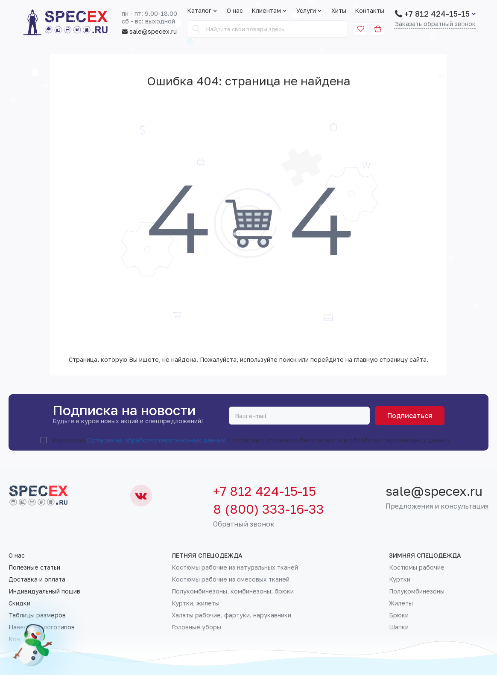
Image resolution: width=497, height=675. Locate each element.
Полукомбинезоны (416, 591)
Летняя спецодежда (207, 556)
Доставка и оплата (37, 579)
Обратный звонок (244, 524)
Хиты (338, 11)
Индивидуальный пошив (44, 591)
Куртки (399, 579)
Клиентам (269, 11)
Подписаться (409, 415)
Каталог (199, 11)
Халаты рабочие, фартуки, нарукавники (231, 615)
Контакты (369, 11)
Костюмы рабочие (416, 567)
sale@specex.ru (149, 32)
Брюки (399, 615)
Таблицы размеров (37, 615)
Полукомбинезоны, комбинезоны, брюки (233, 591)
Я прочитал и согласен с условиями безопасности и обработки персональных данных (250, 440)
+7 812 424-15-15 (437, 13)
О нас (235, 11)
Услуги (309, 11)
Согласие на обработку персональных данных (156, 440)
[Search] (196, 29)
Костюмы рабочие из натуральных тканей (235, 567)
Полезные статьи (34, 567)
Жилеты (401, 603)
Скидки (19, 603)
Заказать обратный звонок (435, 24)
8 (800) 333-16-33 (268, 509)
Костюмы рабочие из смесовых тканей (230, 579)
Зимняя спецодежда (425, 556)
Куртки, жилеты (195, 603)
